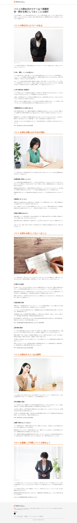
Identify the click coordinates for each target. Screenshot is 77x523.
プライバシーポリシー (34, 516)
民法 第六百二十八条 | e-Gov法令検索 (25, 417)
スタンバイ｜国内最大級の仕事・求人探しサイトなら (25, 497)
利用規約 (26, 516)
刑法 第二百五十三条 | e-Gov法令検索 (25, 347)
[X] (15, 513)
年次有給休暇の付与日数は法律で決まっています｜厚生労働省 (30, 322)
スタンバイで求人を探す (18, 516)
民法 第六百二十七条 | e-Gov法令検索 (25, 125)
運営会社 (41, 516)
